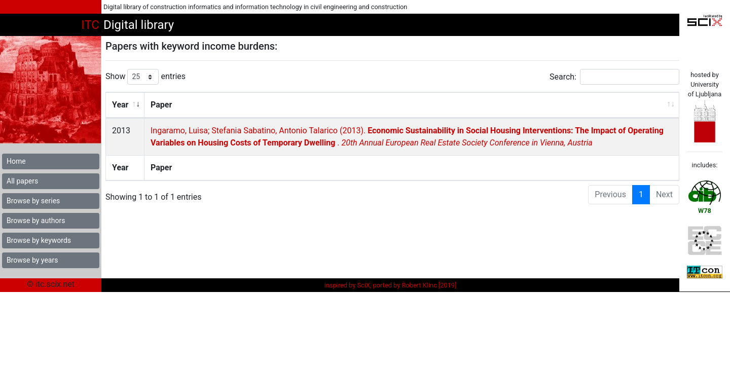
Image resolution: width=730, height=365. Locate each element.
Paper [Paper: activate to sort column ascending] (160, 105)
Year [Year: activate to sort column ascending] (120, 105)
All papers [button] (22, 181)
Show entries (145, 77)
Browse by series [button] (33, 201)
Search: (614, 77)
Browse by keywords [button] (39, 240)
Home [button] (16, 161)
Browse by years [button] (32, 260)
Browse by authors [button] (36, 220)
